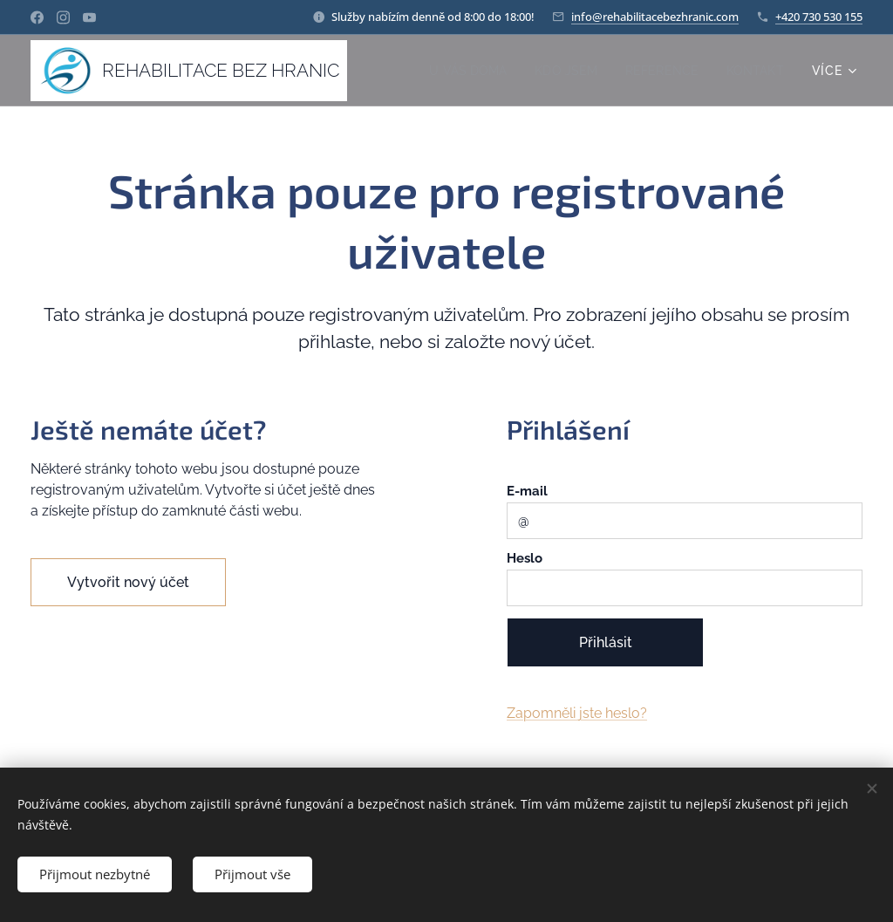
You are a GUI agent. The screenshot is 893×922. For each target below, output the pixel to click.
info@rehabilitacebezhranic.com (655, 16)
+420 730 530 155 (818, 16)
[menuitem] (460, 70)
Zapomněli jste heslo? (577, 713)
